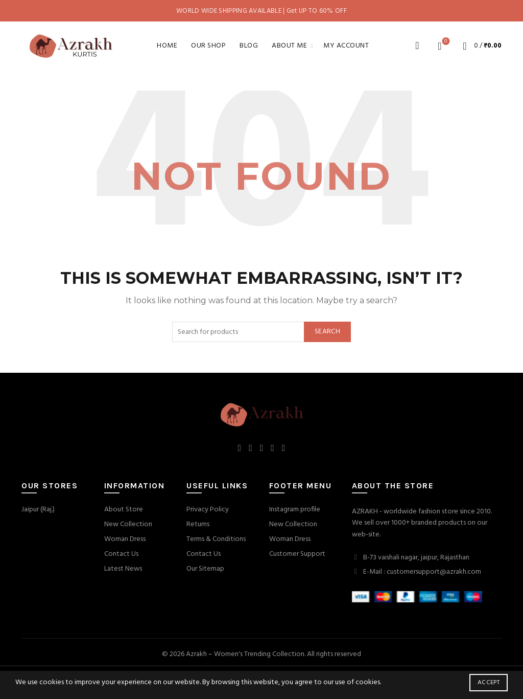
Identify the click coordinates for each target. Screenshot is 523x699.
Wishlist (444, 41)
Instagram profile (294, 509)
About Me (289, 46)
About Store (123, 509)
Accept (489, 683)
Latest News (123, 569)
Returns (197, 524)
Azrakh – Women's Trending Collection (245, 654)
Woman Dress (125, 539)
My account (346, 46)
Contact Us (121, 554)
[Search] (417, 45)
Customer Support (297, 554)
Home (167, 46)
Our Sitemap (205, 569)
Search (327, 331)
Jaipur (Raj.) (38, 509)
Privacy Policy (207, 509)
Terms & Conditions (216, 539)
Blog (249, 46)
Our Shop (208, 46)
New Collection (128, 524)
